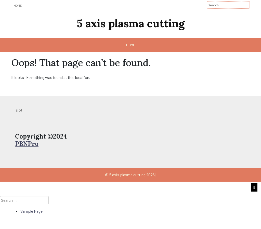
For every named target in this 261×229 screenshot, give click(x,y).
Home (18, 5)
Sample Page (31, 211)
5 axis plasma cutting (131, 23)
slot (19, 109)
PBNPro (26, 144)
